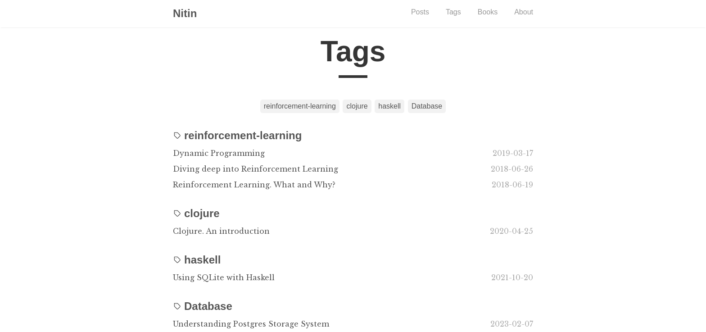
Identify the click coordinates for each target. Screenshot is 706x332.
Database (427, 106)
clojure (356, 106)
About (523, 12)
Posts (420, 12)
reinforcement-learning (300, 106)
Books (488, 12)
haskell (389, 106)
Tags (453, 12)
